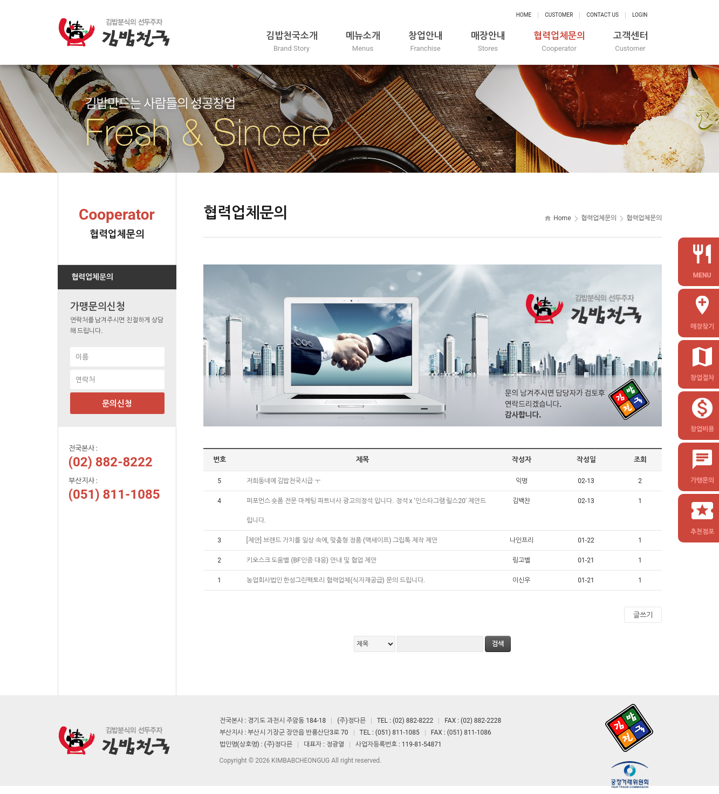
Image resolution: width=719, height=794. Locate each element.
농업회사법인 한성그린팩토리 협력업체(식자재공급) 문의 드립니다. (336, 580)
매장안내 (488, 41)
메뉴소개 (363, 41)
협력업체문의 (559, 41)
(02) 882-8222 (111, 462)
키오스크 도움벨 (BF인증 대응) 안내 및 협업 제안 (312, 560)
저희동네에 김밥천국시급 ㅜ (284, 481)
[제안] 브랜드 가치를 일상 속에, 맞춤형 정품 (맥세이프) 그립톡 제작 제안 (343, 540)
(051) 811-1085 (114, 494)
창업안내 (425, 41)
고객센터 (630, 41)
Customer (559, 15)
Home (523, 15)
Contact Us (602, 15)
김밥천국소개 (292, 41)
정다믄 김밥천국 (114, 32)
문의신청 (117, 404)
